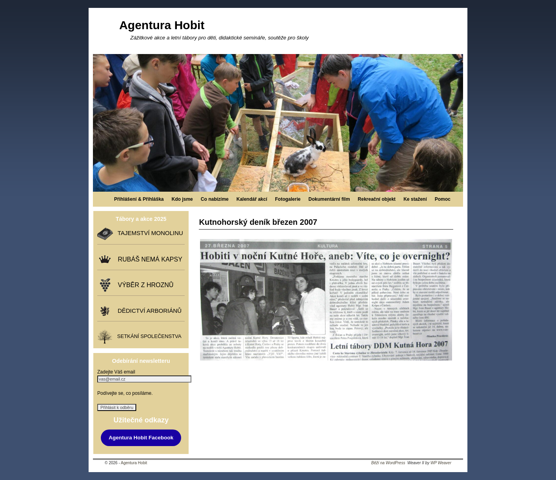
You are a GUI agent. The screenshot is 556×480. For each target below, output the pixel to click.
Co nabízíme (215, 199)
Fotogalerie (288, 199)
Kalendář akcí (251, 199)
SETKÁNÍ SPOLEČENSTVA (147, 337)
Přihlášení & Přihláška (139, 199)
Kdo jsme (182, 199)
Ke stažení (415, 199)
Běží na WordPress (388, 463)
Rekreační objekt (377, 199)
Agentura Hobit (162, 25)
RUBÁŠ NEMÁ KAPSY (148, 259)
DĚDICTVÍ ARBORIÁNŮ (148, 310)
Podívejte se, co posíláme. (125, 393)
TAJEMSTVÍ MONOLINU (148, 233)
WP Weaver (440, 463)
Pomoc (442, 199)
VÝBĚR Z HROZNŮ (143, 285)
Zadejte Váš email (116, 372)
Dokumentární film (329, 199)
